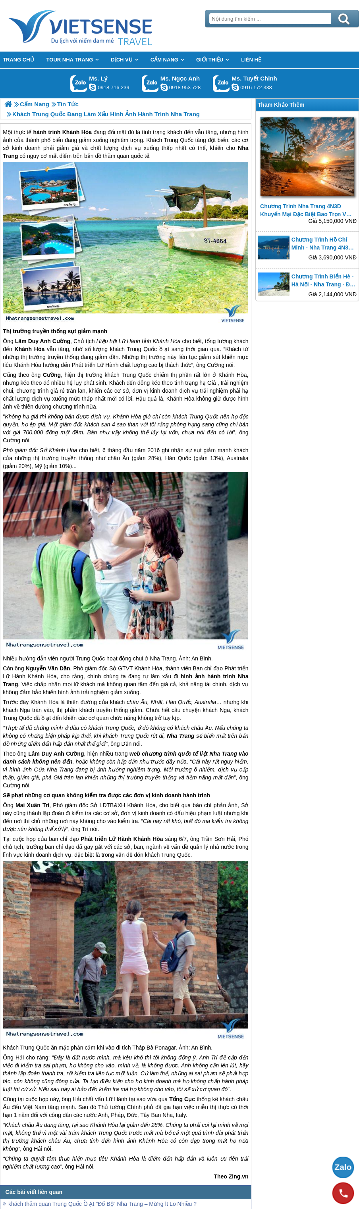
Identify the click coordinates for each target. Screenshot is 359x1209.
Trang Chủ (100, 26)
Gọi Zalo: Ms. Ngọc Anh (150, 83)
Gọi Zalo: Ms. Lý (79, 83)
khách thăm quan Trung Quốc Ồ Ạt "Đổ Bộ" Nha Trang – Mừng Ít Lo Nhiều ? (102, 1204)
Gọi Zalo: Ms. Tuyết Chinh (221, 83)
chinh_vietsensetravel (235, 87)
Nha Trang (163, 658)
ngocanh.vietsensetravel (164, 87)
